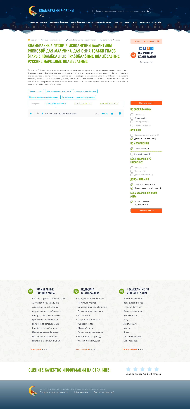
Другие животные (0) (143, 175)
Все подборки (84, 349)
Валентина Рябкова (134, 298)
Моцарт (127, 328)
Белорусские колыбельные (46, 315)
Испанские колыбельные (45, 336)
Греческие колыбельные (45, 319)
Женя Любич (130, 323)
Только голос (36, 91)
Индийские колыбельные (45, 332)
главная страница (38, 22)
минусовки (131, 22)
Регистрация (151, 41)
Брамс (127, 332)
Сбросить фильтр (146, 103)
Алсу (126, 319)
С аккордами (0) (141, 122)
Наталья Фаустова (133, 306)
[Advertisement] (146, 241)
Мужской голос (85, 328)
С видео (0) (139, 115)
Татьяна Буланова (133, 336)
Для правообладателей (104, 392)
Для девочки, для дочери (91, 298)
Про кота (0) (139, 171)
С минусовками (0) (142, 125)
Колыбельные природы (90, 336)
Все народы (38, 349)
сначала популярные (56, 104)
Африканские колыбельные (46, 311)
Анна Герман (130, 315)
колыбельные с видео (82, 22)
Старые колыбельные (85, 91)
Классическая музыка (89, 340)
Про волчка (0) (140, 168)
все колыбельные (59, 22)
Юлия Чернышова (133, 311)
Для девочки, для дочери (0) (146, 135)
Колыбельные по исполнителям (138, 291)
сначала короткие (109, 104)
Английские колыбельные (45, 302)
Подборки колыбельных (90, 291)
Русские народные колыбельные (78, 97)
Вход (137, 41)
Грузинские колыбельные (45, 323)
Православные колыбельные (43, 97)
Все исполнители (131, 349)
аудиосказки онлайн (150, 22)
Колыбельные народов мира (45, 291)
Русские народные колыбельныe (49, 298)
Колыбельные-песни (56, 11)
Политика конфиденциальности (54, 392)
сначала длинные (83, 104)
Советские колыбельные (90, 332)
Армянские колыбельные (45, 306)
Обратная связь (81, 392)
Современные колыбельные (92, 306)
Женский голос (85, 323)
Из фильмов (84, 315)
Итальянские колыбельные (46, 340)
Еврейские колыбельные (45, 328)
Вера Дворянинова (133, 302)
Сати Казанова (131, 340)
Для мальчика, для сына (58, 91)
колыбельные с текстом (110, 22)
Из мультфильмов (87, 302)
